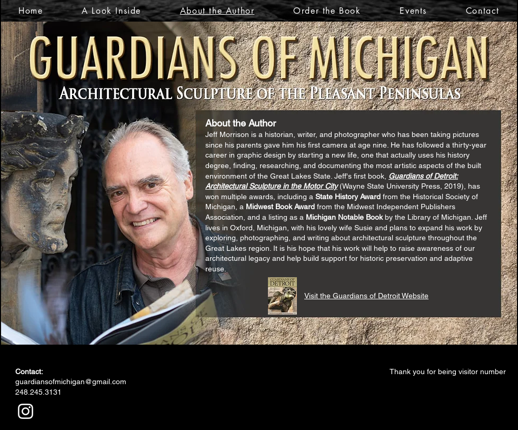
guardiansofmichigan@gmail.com (70, 381)
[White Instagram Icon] (25, 411)
